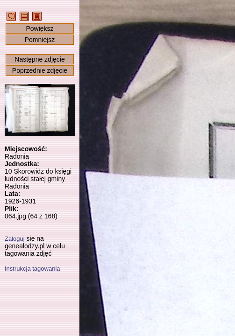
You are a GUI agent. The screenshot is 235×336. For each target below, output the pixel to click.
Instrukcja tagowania (32, 268)
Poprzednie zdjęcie (39, 70)
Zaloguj (15, 238)
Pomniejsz (40, 39)
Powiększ (39, 28)
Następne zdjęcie (39, 59)
